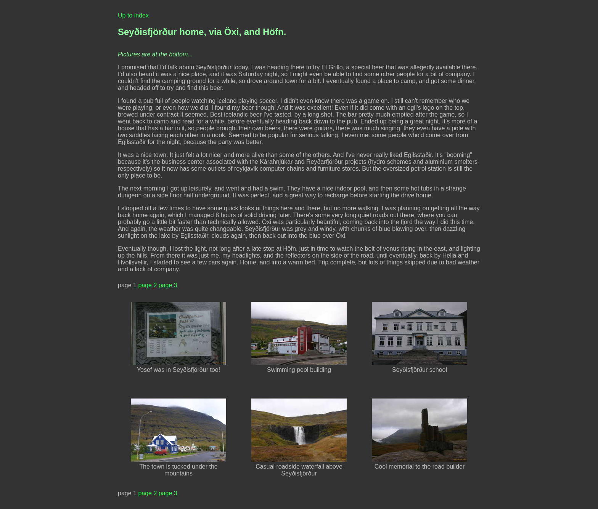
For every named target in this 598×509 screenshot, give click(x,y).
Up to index (133, 15)
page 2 (147, 285)
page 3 (168, 285)
